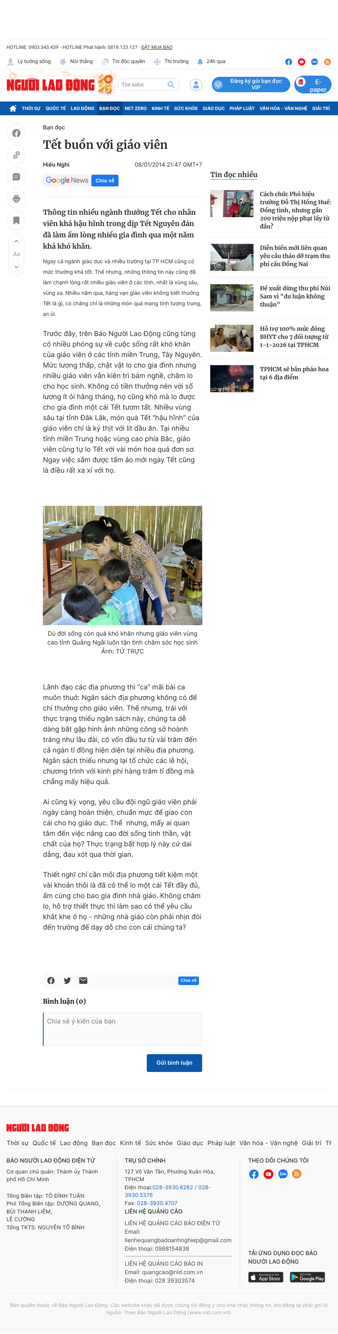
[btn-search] (171, 84)
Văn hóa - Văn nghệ (283, 108)
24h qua (211, 62)
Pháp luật (242, 108)
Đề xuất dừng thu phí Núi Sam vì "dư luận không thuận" (295, 296)
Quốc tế (56, 108)
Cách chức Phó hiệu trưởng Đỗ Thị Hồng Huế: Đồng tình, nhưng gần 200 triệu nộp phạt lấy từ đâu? (296, 210)
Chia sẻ (104, 181)
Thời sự (31, 108)
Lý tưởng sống (28, 62)
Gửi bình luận (174, 1062)
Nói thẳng (76, 62)
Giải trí (321, 108)
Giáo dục (214, 108)
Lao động (83, 108)
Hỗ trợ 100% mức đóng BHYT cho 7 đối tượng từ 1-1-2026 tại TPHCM (294, 337)
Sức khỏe (186, 108)
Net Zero (136, 108)
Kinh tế (160, 108)
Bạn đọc (109, 108)
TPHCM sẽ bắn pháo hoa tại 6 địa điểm (294, 373)
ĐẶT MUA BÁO (156, 47)
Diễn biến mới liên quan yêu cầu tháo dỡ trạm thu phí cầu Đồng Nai (295, 256)
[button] (16, 241)
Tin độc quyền (123, 62)
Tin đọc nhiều (234, 174)
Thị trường (171, 62)
